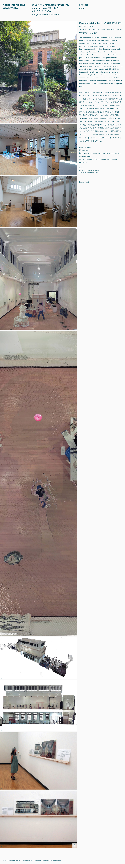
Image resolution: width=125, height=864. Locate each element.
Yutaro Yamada (46, 860)
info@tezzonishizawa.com (45, 14)
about (82, 8)
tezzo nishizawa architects (14, 6)
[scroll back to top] (74, 845)
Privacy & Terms (27, 860)
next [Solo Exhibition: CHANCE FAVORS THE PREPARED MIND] (87, 182)
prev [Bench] (81, 182)
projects (83, 4)
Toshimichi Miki (56, 860)
